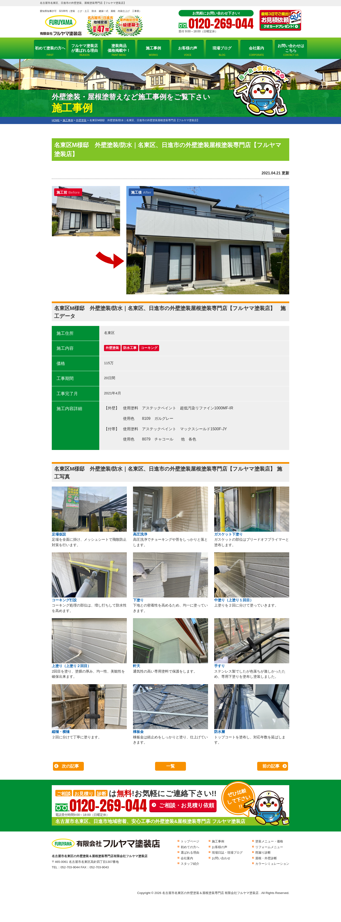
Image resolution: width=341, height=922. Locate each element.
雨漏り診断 (263, 852)
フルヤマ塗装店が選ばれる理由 (84, 50)
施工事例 (153, 51)
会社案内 (256, 51)
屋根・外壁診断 (266, 858)
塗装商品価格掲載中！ (119, 50)
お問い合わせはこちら (291, 50)
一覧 (170, 766)
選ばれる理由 (190, 852)
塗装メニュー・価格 (269, 841)
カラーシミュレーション (272, 863)
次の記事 (70, 766)
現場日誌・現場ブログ (227, 852)
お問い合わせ (221, 858)
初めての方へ (190, 847)
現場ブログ (222, 51)
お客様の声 (187, 51)
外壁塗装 (112, 348)
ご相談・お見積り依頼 (186, 805)
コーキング (149, 348)
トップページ (190, 841)
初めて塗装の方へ (50, 51)
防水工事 (130, 348)
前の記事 (270, 766)
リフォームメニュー (269, 847)
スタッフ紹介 (190, 863)
